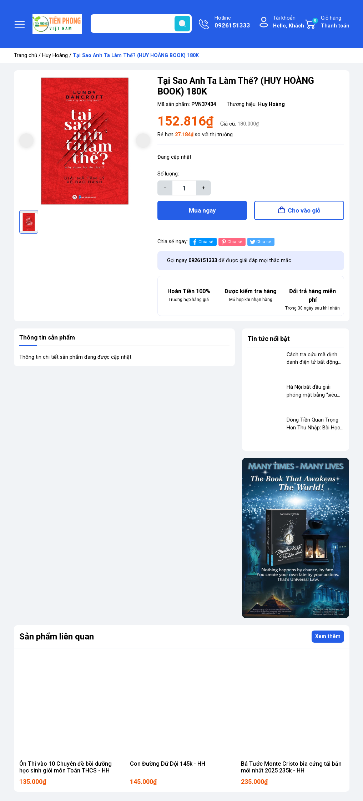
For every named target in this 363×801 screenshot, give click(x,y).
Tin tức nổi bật (268, 341)
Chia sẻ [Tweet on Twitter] (260, 244)
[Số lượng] (184, 187)
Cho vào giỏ (304, 211)
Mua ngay (202, 211)
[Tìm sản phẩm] (141, 23)
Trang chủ (25, 55)
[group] (85, 141)
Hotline (232, 22)
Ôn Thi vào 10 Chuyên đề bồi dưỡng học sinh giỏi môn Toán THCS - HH (65, 769)
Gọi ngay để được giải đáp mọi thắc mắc (229, 263)
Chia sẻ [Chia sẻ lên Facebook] (202, 244)
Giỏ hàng (330, 22)
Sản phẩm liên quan (56, 639)
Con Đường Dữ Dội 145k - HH (167, 765)
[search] (182, 23)
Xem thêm (328, 639)
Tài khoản (288, 22)
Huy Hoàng (55, 55)
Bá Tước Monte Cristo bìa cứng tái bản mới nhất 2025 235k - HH (291, 769)
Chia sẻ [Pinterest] (231, 244)
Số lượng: (168, 174)
